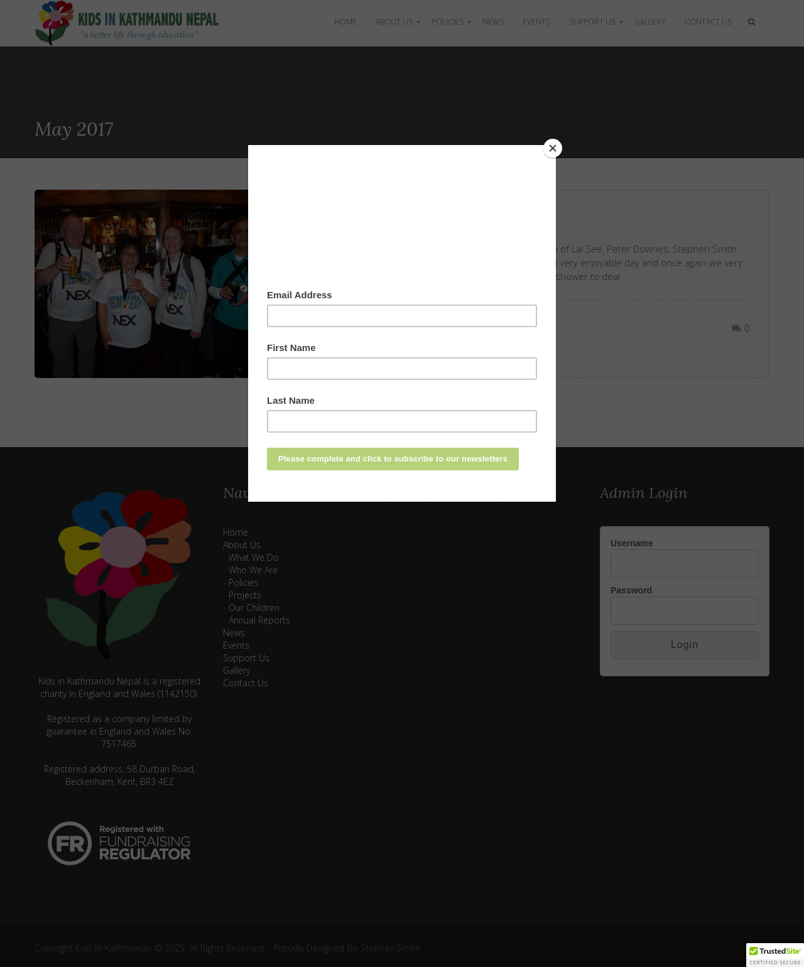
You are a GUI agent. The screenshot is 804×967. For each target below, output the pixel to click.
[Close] (552, 148)
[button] (775, 955)
